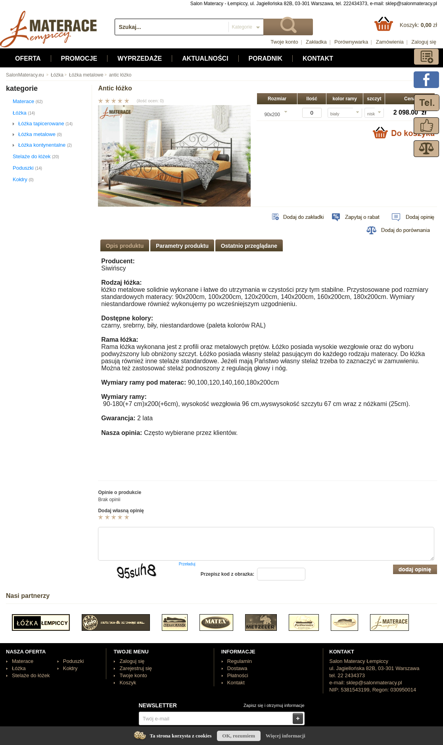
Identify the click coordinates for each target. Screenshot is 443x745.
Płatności (237, 675)
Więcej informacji (285, 736)
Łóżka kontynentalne (45, 145)
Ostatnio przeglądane (249, 246)
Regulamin (239, 661)
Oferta (28, 58)
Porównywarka (351, 42)
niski (371, 113)
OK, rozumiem (238, 736)
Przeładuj (187, 564)
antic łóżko (118, 75)
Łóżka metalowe (83, 75)
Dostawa (237, 668)
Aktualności (205, 58)
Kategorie (242, 27)
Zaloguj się (423, 42)
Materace (28, 101)
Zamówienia (390, 42)
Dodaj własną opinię (121, 510)
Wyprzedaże (139, 58)
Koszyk (127, 683)
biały (334, 113)
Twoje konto (284, 42)
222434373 (355, 3)
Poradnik (265, 58)
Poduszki (27, 168)
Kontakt (318, 58)
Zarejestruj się (135, 668)
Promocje (79, 58)
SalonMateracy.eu (25, 75)
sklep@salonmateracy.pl (411, 3)
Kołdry (23, 179)
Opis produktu (125, 246)
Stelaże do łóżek (36, 156)
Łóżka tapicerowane (45, 123)
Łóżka (54, 75)
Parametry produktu (182, 246)
